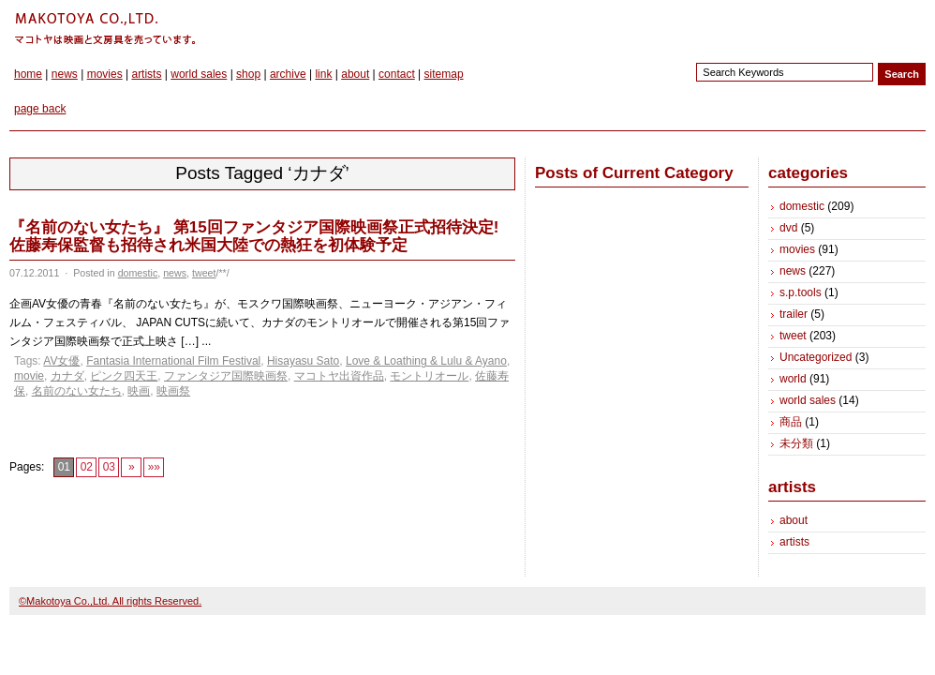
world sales (199, 74)
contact (396, 74)
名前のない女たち (77, 391)
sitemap (444, 74)
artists (146, 74)
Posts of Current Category (634, 173)
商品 (790, 421)
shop (248, 74)
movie (29, 375)
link (323, 74)
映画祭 (173, 391)
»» (154, 466)
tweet (203, 272)
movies (105, 74)
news (65, 74)
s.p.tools (800, 292)
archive (288, 74)
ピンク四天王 (123, 375)
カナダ (67, 375)
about (355, 74)
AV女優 (61, 361)
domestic (138, 272)
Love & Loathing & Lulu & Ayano (426, 361)
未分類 (796, 443)
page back (40, 108)
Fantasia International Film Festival (173, 361)
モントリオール (429, 375)
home (28, 74)
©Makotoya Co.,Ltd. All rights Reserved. (110, 601)
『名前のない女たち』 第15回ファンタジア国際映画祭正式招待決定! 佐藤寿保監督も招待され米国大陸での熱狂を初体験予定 (253, 236)
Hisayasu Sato (303, 361)
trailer (793, 314)
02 (87, 466)
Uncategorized (815, 357)
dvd (788, 227)
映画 (138, 391)
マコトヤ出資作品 (339, 375)
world (793, 378)
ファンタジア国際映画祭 (226, 375)
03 (109, 466)
